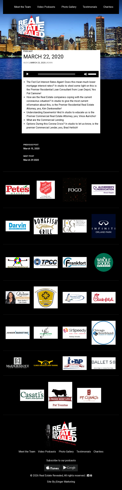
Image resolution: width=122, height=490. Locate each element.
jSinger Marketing (65, 481)
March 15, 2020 (61, 146)
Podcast (28, 51)
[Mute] (85, 74)
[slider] (56, 74)
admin (50, 63)
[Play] (27, 74)
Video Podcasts (46, 6)
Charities (108, 6)
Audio (26, 63)
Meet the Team (22, 6)
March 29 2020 (61, 157)
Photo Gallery (68, 6)
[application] (61, 74)
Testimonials (90, 6)
